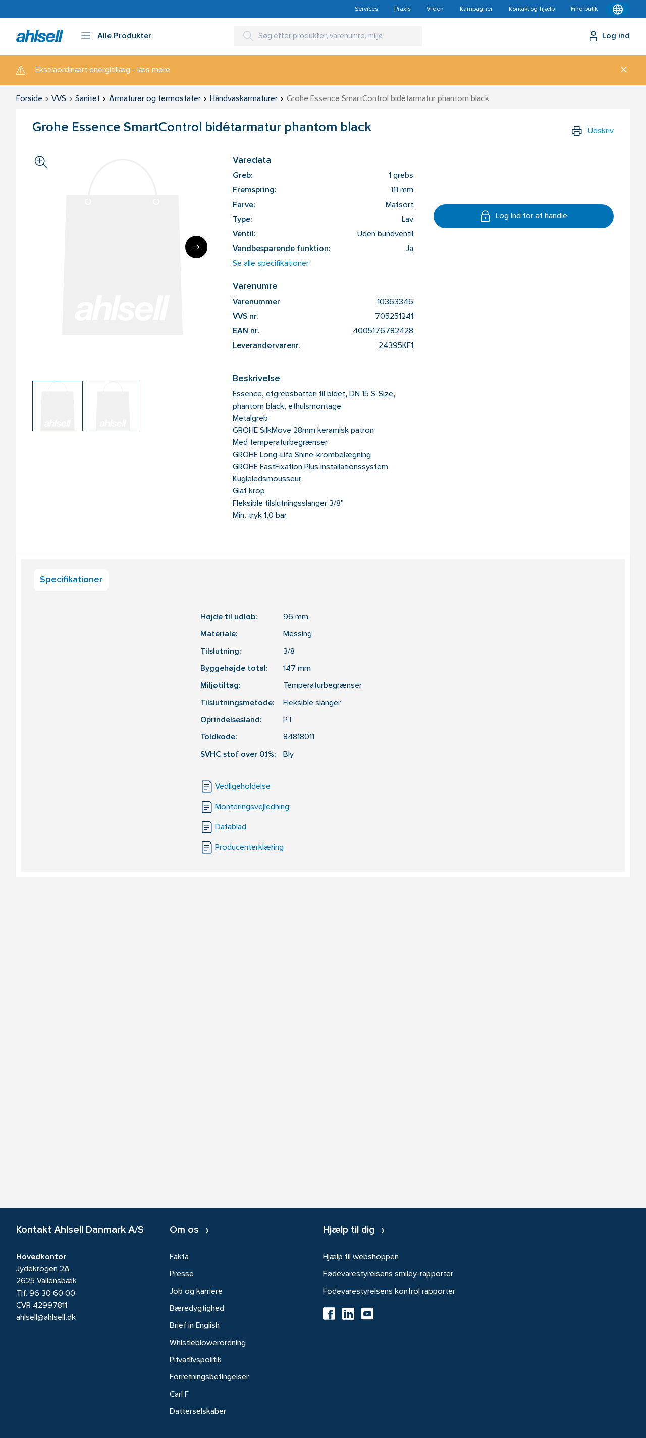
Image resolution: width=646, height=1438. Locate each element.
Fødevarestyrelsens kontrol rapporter (389, 1291)
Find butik (584, 9)
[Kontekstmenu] (618, 9)
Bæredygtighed (197, 1308)
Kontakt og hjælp (532, 9)
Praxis (402, 9)
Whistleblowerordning (208, 1343)
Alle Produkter (124, 36)
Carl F (179, 1394)
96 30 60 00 (52, 1293)
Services (366, 9)
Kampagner (476, 9)
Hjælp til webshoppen (361, 1257)
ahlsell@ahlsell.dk (46, 1317)
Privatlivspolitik (196, 1360)
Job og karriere (196, 1291)
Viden (435, 9)
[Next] (196, 247)
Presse (182, 1274)
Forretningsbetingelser (209, 1377)
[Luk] (620, 70)
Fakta (179, 1257)
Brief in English (195, 1325)
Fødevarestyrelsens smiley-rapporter (388, 1274)
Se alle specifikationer (271, 263)
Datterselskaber (198, 1411)
